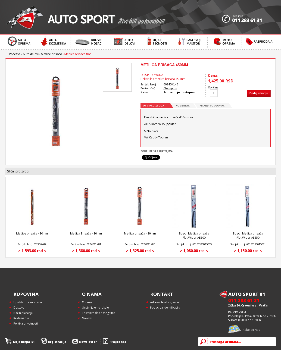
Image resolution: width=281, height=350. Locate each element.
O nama (87, 302)
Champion (170, 88)
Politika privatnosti (25, 323)
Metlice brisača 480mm (32, 233)
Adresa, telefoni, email (165, 302)
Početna (15, 54)
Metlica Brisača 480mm (86, 233)
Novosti (87, 318)
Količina (213, 87)
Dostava (18, 307)
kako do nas (251, 330)
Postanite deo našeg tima (98, 313)
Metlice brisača (51, 54)
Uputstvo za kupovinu (27, 302)
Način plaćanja (23, 313)
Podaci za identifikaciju (165, 307)
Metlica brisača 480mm (140, 233)
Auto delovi (31, 54)
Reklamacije (21, 318)
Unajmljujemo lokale (95, 307)
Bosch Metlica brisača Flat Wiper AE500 (194, 235)
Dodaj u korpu (259, 93)
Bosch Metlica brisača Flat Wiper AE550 (248, 235)
